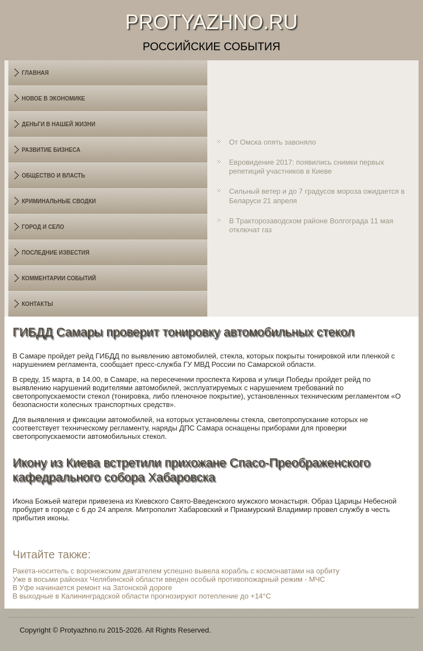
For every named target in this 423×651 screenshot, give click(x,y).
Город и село (43, 227)
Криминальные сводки (59, 201)
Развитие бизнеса (51, 150)
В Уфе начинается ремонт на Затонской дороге (92, 587)
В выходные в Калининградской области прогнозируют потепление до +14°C (142, 596)
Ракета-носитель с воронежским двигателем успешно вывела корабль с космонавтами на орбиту (176, 571)
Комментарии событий (59, 278)
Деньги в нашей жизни (58, 124)
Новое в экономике (53, 98)
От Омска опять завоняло (272, 142)
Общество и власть (53, 176)
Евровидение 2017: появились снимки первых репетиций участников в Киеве (306, 166)
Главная (35, 73)
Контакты (37, 304)
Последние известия (55, 253)
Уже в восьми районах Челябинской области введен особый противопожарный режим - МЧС (169, 579)
